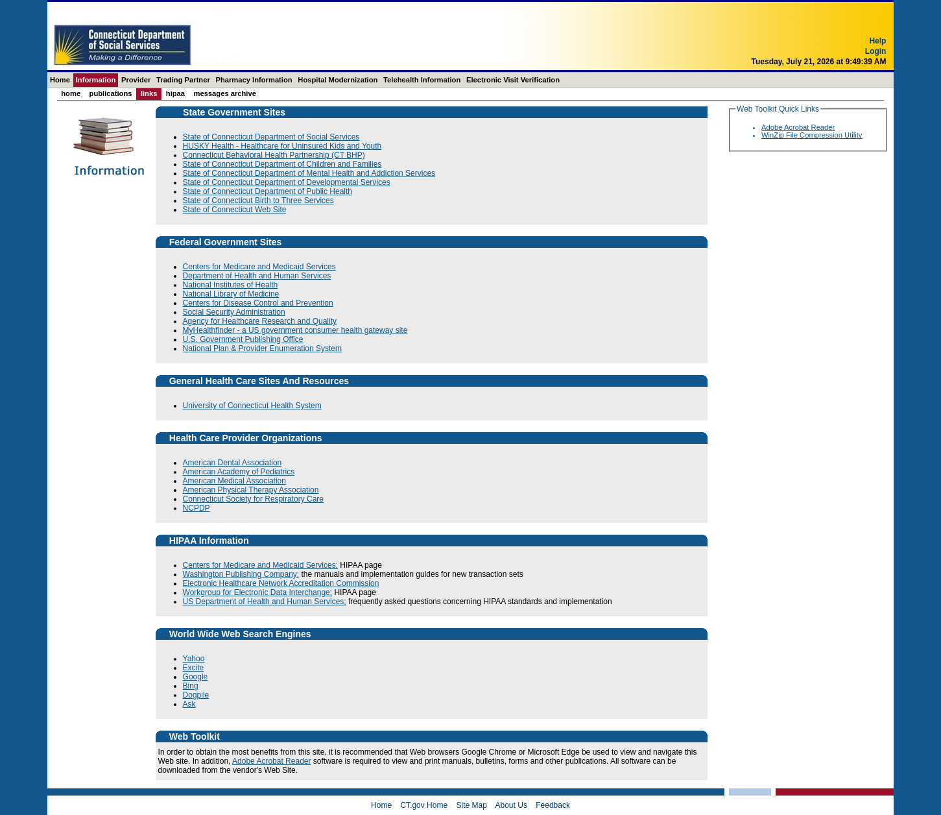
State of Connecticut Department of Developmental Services (286, 182)
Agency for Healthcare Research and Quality (260, 321)
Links (149, 93)
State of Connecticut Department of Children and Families (282, 164)
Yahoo (194, 658)
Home (60, 80)
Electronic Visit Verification (513, 80)
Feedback (553, 805)
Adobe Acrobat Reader (271, 761)
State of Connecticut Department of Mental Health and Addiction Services (309, 173)
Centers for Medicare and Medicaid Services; (260, 565)
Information (96, 80)
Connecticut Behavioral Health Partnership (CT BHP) (274, 155)
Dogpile (196, 694)
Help (877, 50)
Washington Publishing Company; (241, 574)
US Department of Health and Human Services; (264, 601)
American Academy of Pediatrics (239, 471)
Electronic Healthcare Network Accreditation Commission (281, 583)
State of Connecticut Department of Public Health (267, 191)
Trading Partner (183, 80)
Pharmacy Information (253, 80)
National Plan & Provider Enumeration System (262, 348)
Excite (193, 667)
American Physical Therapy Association (251, 489)
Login (876, 60)
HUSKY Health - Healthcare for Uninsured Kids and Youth (282, 146)
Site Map (471, 805)
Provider (135, 80)
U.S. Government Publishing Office (243, 339)
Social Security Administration (234, 312)
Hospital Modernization (337, 80)
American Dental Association (232, 462)
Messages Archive (224, 93)
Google (195, 676)
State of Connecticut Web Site (235, 209)
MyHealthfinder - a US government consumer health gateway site (295, 330)
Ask (189, 704)
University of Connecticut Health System (252, 405)
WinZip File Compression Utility (811, 135)
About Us (511, 805)
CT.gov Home (423, 805)
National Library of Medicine (231, 293)
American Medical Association (234, 480)
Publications (110, 93)
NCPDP (196, 508)
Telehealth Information (421, 80)
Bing (190, 685)
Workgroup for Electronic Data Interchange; (258, 592)
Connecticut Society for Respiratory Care (253, 499)
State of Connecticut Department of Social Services (271, 136)
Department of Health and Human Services (257, 275)
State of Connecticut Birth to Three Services (258, 200)
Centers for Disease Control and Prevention (258, 303)
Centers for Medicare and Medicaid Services (259, 266)
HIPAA (175, 93)
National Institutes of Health (230, 284)
